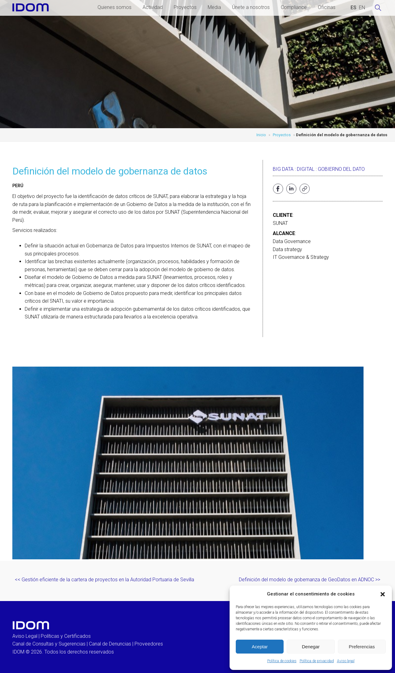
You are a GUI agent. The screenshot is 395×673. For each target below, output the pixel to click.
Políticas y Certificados (66, 636)
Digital (305, 169)
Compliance (294, 7)
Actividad (153, 7)
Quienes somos (114, 7)
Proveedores (149, 644)
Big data (283, 169)
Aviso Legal (24, 636)
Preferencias (362, 646)
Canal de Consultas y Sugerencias (48, 644)
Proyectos (185, 7)
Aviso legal (346, 661)
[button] (383, 594)
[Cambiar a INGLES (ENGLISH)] (362, 8)
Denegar (311, 646)
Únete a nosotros (251, 7)
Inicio (261, 134)
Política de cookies (282, 661)
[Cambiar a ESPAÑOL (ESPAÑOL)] (353, 8)
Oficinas (326, 7)
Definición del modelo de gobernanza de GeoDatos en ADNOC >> (309, 580)
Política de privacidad (317, 661)
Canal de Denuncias (110, 644)
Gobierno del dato (341, 169)
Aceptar (260, 646)
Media (214, 7)
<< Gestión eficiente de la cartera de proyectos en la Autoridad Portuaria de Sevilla (104, 580)
